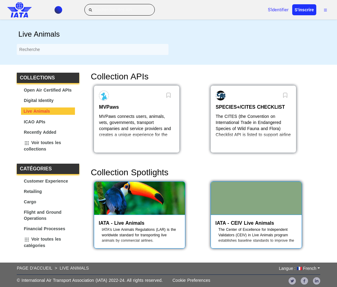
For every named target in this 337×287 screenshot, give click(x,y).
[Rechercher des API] (119, 9)
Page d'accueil (34, 268)
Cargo (30, 201)
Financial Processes (44, 228)
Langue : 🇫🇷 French (297, 268)
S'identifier (278, 9)
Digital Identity (38, 100)
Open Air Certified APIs (48, 90)
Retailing (33, 191)
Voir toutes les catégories (42, 242)
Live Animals (36, 111)
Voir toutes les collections (42, 146)
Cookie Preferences (191, 280)
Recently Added (40, 132)
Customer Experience (46, 181)
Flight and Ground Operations (42, 215)
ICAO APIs (34, 121)
